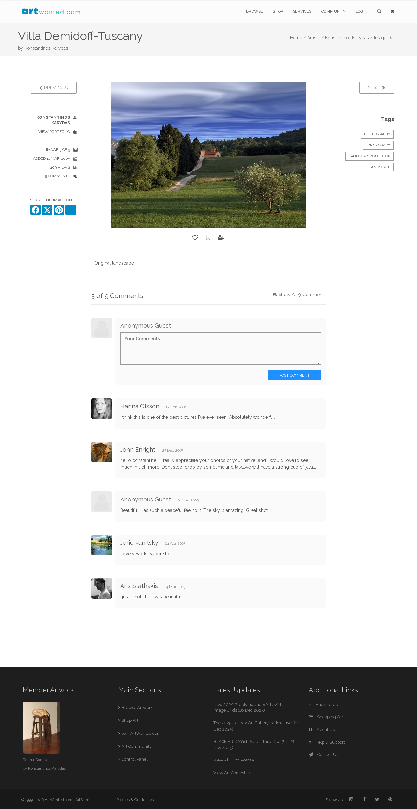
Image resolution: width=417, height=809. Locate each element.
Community (333, 11)
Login (361, 11)
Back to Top (323, 704)
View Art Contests (232, 772)
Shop (278, 11)
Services (302, 11)
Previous (53, 87)
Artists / (315, 37)
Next (377, 87)
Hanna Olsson (139, 406)
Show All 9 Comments (302, 294)
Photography (377, 134)
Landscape (379, 167)
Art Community (136, 746)
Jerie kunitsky (139, 542)
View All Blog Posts (233, 760)
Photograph (378, 145)
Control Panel (135, 759)
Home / (298, 37)
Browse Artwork (137, 707)
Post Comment (294, 375)
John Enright (137, 449)
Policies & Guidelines (135, 799)
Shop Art (130, 720)
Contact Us (323, 754)
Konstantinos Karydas (46, 48)
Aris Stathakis (139, 586)
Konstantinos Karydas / (349, 37)
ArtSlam (82, 799)
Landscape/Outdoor (369, 156)
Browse (254, 11)
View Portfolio (54, 132)
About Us (322, 729)
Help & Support (327, 742)
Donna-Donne (35, 759)
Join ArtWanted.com (141, 733)
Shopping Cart (327, 716)
